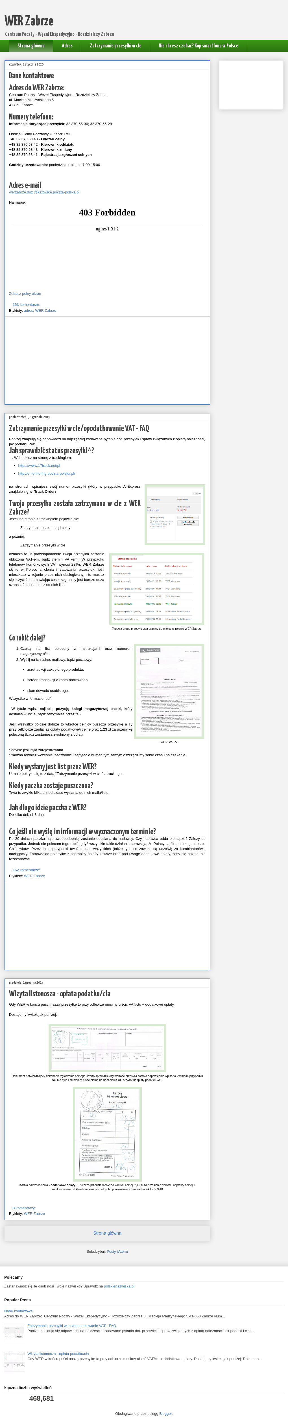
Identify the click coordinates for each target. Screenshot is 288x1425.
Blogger (165, 1413)
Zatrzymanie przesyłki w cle (115, 46)
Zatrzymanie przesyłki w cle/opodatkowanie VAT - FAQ (79, 429)
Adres (67, 46)
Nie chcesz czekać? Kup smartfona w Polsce (198, 46)
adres (28, 310)
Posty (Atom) (117, 1251)
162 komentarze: (27, 870)
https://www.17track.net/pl (39, 465)
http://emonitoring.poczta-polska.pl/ (47, 473)
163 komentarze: (27, 304)
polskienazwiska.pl (119, 1286)
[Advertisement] (107, 360)
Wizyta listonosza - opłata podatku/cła (59, 994)
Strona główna (31, 46)
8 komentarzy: (25, 1208)
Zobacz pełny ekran (25, 293)
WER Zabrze (45, 310)
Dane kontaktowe (31, 76)
